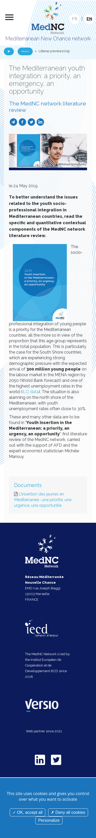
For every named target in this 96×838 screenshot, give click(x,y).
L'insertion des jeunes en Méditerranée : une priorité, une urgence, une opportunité (42, 500)
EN (89, 18)
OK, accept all (27, 812)
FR (74, 18)
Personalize (49, 820)
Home (25, 51)
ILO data (30, 391)
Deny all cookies (68, 812)
